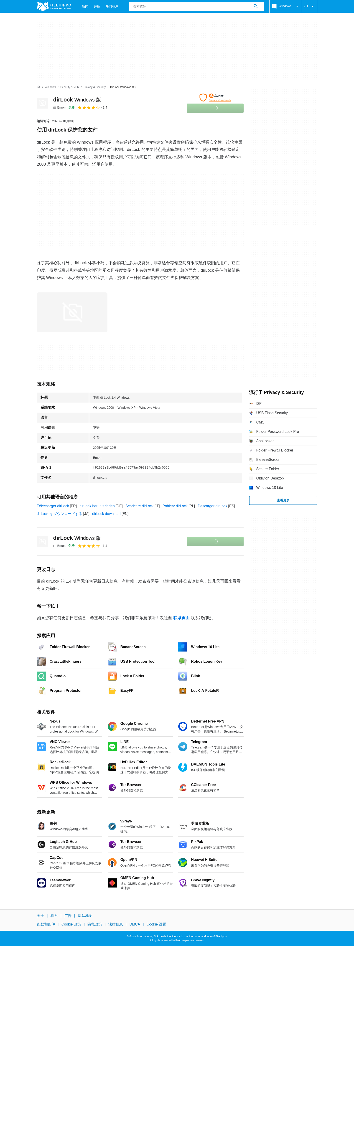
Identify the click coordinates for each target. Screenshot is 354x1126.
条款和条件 (46, 924)
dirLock (77, 99)
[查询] (196, 6)
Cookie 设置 (156, 924)
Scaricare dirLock (139, 506)
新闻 (85, 6)
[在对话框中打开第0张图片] (72, 312)
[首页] (39, 87)
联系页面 (181, 618)
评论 (97, 6)
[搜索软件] (255, 6)
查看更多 (283, 500)
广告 (67, 916)
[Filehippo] (54, 6)
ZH (309, 6)
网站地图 (85, 916)
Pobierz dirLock (175, 506)
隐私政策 (94, 924)
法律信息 (115, 924)
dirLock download (106, 514)
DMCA (134, 924)
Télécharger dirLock (53, 506)
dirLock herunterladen (97, 506)
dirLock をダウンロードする (59, 514)
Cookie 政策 (71, 924)
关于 (40, 916)
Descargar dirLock (212, 506)
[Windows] (50, 87)
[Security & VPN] (69, 87)
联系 (54, 916)
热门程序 (112, 6)
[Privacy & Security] (95, 87)
